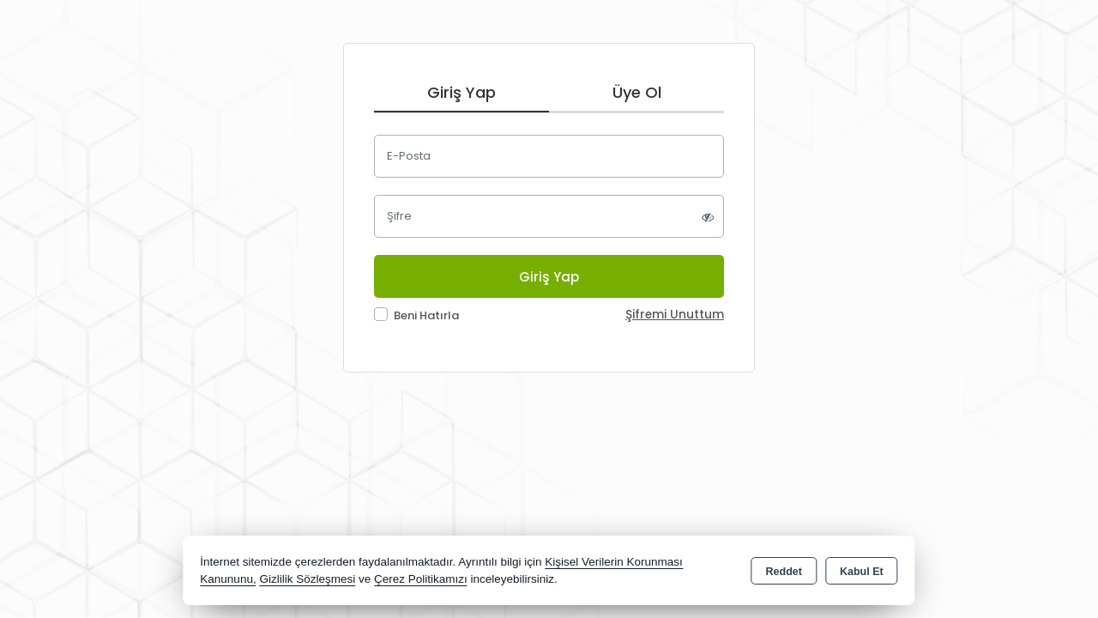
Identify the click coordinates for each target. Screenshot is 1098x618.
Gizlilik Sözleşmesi (307, 579)
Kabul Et (862, 572)
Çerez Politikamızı (421, 579)
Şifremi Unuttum (674, 314)
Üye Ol (636, 92)
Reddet (784, 572)
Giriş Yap (461, 92)
